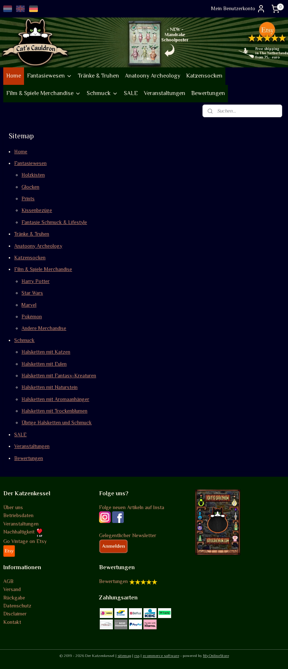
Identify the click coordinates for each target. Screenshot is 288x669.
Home (13, 75)
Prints (28, 198)
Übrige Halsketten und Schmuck (56, 422)
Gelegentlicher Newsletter (127, 535)
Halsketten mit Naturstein (49, 387)
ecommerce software (161, 655)
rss (136, 655)
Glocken (30, 186)
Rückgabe (14, 598)
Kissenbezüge (36, 210)
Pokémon (31, 316)
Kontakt (12, 622)
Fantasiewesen (49, 75)
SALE (131, 93)
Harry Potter (35, 281)
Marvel (28, 304)
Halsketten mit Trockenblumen (54, 411)
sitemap (124, 655)
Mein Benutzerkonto (238, 8)
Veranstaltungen (164, 93)
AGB (8, 581)
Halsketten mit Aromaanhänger (55, 399)
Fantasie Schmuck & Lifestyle (54, 222)
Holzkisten (33, 175)
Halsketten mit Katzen (45, 352)
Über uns (13, 507)
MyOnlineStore (216, 655)
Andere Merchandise (43, 328)
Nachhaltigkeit (23, 532)
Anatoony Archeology (152, 75)
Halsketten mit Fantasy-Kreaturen (58, 375)
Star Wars (32, 293)
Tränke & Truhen (98, 75)
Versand (12, 589)
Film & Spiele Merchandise (43, 93)
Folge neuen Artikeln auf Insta (131, 507)
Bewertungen (208, 93)
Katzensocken (204, 75)
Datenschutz (17, 606)
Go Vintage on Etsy (25, 541)
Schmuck (102, 93)
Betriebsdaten (18, 515)
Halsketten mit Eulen (44, 363)
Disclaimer (15, 614)
